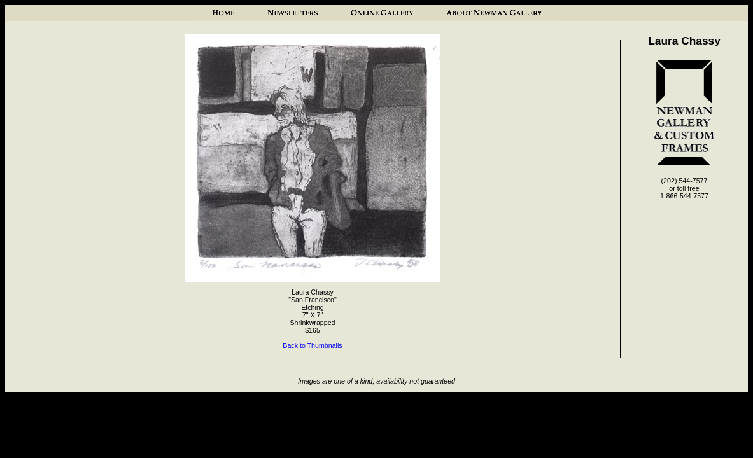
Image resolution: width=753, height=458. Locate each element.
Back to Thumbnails (312, 345)
